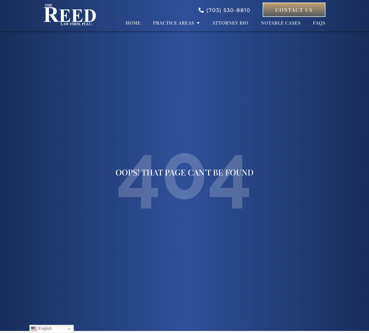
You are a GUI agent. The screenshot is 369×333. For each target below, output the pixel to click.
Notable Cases (281, 23)
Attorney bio (230, 23)
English (41, 329)
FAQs (319, 23)
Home (133, 23)
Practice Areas (176, 23)
